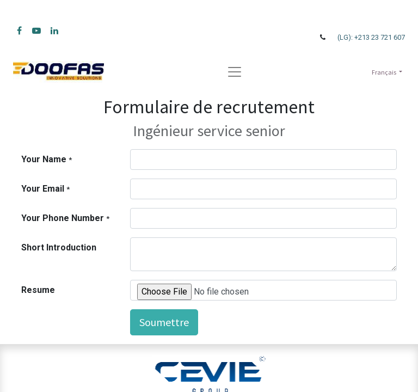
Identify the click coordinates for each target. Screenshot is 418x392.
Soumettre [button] (164, 322)
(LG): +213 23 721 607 (371, 37)
